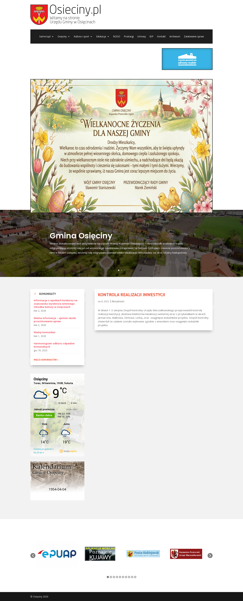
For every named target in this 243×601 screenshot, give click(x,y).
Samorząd (44, 36)
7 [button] (126, 577)
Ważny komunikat (45, 332)
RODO (116, 36)
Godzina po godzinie (43, 449)
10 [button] (135, 577)
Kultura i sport (81, 36)
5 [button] (120, 577)
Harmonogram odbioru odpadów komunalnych (54, 345)
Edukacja (101, 36)
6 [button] (123, 577)
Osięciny (62, 36)
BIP (151, 36)
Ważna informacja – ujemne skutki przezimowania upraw (55, 319)
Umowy (141, 36)
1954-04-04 (57, 489)
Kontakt (161, 36)
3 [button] (114, 577)
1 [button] (108, 577)
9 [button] (132, 577)
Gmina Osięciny (81, 235)
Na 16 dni (38, 452)
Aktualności (118, 301)
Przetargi (129, 36)
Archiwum (174, 36)
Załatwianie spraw (194, 36)
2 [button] (111, 577)
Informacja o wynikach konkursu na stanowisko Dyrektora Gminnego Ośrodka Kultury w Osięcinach (55, 304)
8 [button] (129, 577)
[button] (32, 555)
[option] (57, 554)
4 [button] (117, 577)
